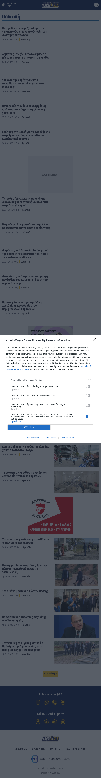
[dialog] (50, 389)
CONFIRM (29, 427)
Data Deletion (33, 438)
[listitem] (50, 380)
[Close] (95, 340)
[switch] (88, 386)
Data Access (50, 438)
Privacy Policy (67, 438)
